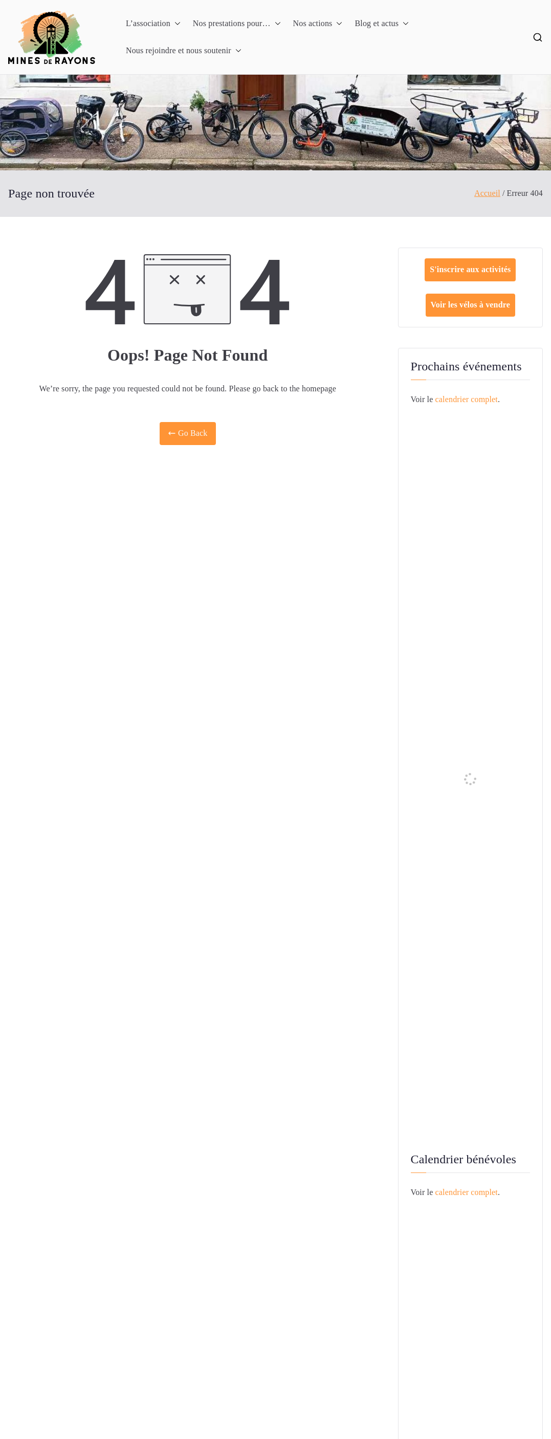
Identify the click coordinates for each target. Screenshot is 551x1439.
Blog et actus (382, 23)
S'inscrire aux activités (470, 269)
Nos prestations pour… (237, 23)
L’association (153, 23)
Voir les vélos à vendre (470, 304)
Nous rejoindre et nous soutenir (183, 50)
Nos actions (318, 23)
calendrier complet (466, 399)
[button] (175, 23)
